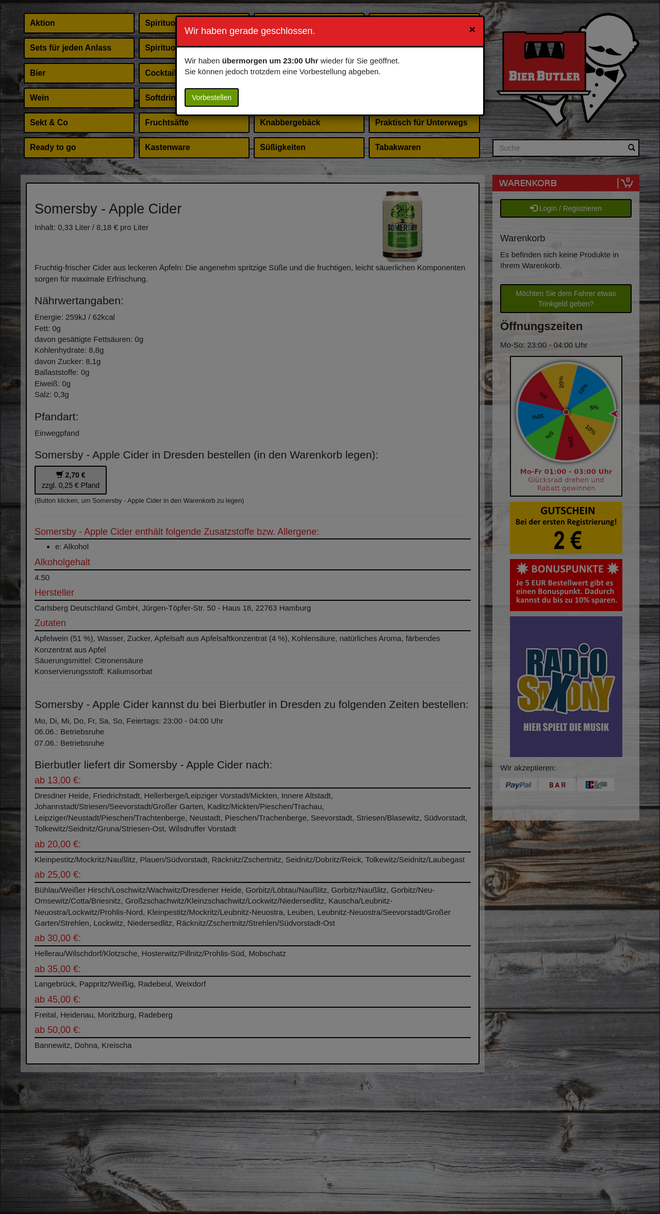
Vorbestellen (212, 97)
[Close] (472, 29)
